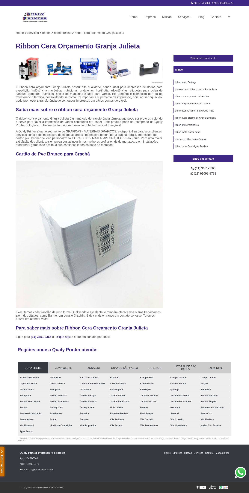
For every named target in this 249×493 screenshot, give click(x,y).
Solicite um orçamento (203, 58)
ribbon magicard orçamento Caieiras (193, 103)
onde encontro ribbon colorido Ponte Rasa (196, 89)
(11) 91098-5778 (222, 2)
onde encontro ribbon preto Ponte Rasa (194, 110)
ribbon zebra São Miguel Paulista (191, 146)
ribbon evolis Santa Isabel (187, 132)
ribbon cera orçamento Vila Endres (192, 96)
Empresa (150, 17)
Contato (216, 17)
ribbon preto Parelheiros (187, 125)
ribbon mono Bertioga (185, 82)
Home (133, 17)
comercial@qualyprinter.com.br (37, 469)
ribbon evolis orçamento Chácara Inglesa (195, 118)
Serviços (183, 17)
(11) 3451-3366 (201, 2)
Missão (167, 17)
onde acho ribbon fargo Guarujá (190, 139)
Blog (201, 17)
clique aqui (63, 336)
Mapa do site (222, 452)
